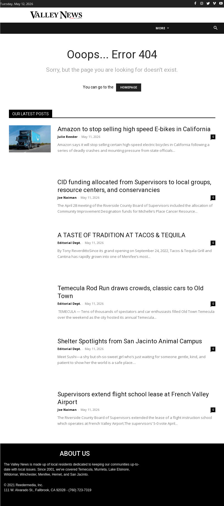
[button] (215, 28)
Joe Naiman (67, 197)
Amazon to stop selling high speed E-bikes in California (134, 129)
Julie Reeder (67, 137)
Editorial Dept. (69, 243)
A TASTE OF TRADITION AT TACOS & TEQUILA (121, 235)
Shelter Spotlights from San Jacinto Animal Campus (129, 341)
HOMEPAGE (128, 87)
